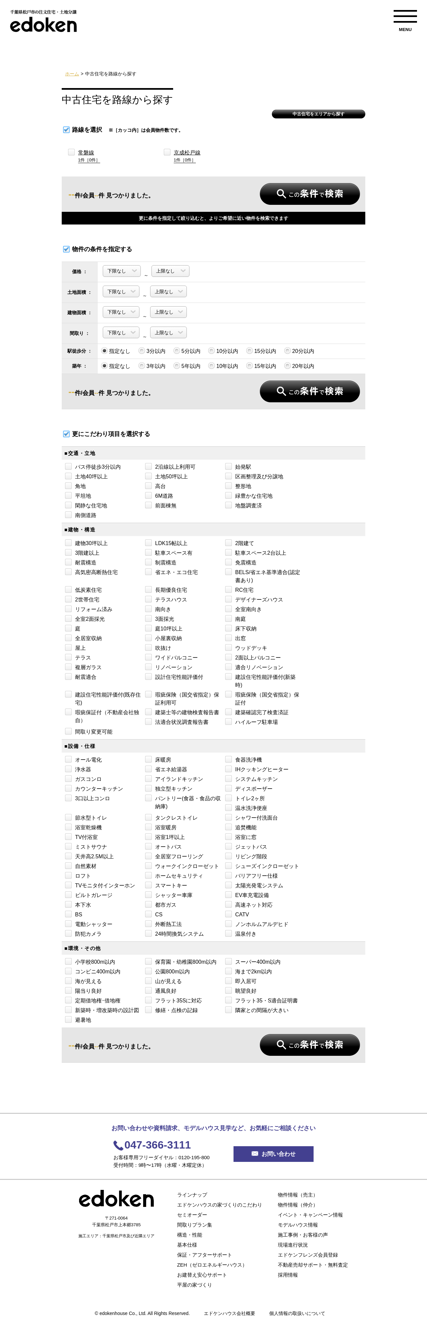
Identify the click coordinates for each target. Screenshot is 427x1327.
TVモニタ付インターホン (100, 885)
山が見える (163, 980)
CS (153, 914)
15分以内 (261, 350)
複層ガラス (83, 667)
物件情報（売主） (298, 1195)
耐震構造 (80, 562)
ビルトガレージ (88, 894)
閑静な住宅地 (86, 505)
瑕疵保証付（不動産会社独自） (102, 716)
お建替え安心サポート (202, 1275)
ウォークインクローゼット (182, 865)
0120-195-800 (193, 1157)
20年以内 (299, 365)
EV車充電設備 (247, 894)
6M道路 (159, 495)
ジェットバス (246, 846)
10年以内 (223, 365)
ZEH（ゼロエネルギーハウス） (212, 1265)
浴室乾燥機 (83, 827)
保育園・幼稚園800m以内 (181, 961)
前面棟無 (160, 505)
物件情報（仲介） (298, 1205)
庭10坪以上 (163, 628)
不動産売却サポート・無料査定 (313, 1265)
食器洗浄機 (243, 759)
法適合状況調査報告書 (176, 721)
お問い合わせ (274, 1154)
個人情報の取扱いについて (297, 1313)
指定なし (115, 350)
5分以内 (186, 350)
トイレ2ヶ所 (245, 798)
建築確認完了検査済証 (257, 712)
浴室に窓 (241, 836)
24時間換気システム (174, 933)
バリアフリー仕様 (251, 875)
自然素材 (80, 865)
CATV (237, 914)
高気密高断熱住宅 (91, 571)
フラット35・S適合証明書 (261, 1000)
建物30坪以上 (86, 542)
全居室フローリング (174, 856)
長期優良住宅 (166, 589)
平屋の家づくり (194, 1285)
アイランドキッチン (174, 778)
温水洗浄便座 (246, 807)
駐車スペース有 (168, 552)
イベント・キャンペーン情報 (310, 1215)
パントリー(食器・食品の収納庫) (183, 802)
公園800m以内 (167, 971)
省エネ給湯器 (166, 769)
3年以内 (151, 365)
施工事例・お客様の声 (303, 1235)
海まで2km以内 (248, 971)
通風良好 (160, 990)
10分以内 (223, 350)
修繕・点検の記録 (171, 1009)
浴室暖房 (160, 827)
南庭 (235, 618)
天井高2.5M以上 (89, 856)
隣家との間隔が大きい (257, 1009)
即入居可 (241, 980)
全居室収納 (83, 637)
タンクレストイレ (171, 817)
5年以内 (186, 365)
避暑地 (78, 1019)
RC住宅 (239, 589)
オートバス (163, 846)
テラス (78, 657)
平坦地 (78, 495)
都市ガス (160, 904)
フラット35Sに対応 (173, 1000)
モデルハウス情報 (298, 1225)
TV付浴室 (81, 836)
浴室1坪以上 (165, 836)
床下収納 (241, 628)
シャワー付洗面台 (251, 817)
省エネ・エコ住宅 (171, 571)
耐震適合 (80, 676)
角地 (75, 485)
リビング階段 (246, 856)
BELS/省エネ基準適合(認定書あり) (262, 575)
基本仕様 (187, 1245)
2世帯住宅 (82, 599)
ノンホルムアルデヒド (257, 923)
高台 (155, 485)
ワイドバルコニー (171, 657)
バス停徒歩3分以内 (93, 466)
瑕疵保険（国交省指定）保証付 (262, 698)
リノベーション (168, 667)
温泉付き (241, 933)
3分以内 (151, 350)
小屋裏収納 (163, 637)
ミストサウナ (86, 846)
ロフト (78, 875)
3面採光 (159, 618)
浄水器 (78, 769)
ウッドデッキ (246, 647)
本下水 (78, 904)
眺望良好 (241, 990)
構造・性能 (189, 1235)
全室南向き (243, 608)
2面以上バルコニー (253, 657)
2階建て (239, 542)
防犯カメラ (83, 933)
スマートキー (166, 885)
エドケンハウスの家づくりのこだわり (219, 1205)
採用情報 (288, 1275)
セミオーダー (192, 1215)
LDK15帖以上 (166, 542)
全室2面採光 (85, 618)
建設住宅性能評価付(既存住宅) (103, 698)
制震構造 (160, 562)
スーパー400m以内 (253, 961)
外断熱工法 (163, 923)
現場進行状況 (293, 1245)
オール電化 (83, 759)
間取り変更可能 (88, 731)
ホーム (72, 73)
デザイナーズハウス (254, 599)
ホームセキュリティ (174, 875)
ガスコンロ (83, 778)
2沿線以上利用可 (170, 466)
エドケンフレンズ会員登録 (308, 1255)
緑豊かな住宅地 (249, 495)
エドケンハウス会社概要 (229, 1313)
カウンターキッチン (94, 788)
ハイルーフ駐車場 (251, 721)
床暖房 (158, 759)
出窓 (235, 637)
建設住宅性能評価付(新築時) (260, 680)
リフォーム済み (88, 608)
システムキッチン (251, 778)
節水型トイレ (86, 817)
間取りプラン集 (194, 1225)
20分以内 (299, 350)
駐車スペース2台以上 (255, 552)
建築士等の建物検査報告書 (182, 712)
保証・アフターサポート (204, 1255)
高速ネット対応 (249, 904)
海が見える (83, 980)
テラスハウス (166, 599)
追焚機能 (241, 827)
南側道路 (80, 514)
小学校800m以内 (90, 961)
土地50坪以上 (166, 476)
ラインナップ (192, 1195)
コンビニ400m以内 (92, 971)
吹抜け (158, 647)
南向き (158, 608)
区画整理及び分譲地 (254, 476)
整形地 (238, 485)
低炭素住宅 (83, 589)
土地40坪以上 (86, 476)
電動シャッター (88, 923)
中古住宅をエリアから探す (319, 113)
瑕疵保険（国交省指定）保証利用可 (182, 698)
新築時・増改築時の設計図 (102, 1009)
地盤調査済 (243, 505)
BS (73, 914)
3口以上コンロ (87, 798)
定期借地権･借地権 (92, 1000)
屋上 (75, 647)
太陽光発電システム (254, 885)
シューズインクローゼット (262, 865)
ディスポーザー (249, 788)
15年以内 (261, 365)
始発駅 (238, 466)
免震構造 (241, 562)
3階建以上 (82, 552)
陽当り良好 (83, 990)
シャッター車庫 (168, 894)
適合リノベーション (254, 667)
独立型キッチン (168, 788)
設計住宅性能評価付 (174, 676)
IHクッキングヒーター (257, 769)
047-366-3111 (157, 1145)
